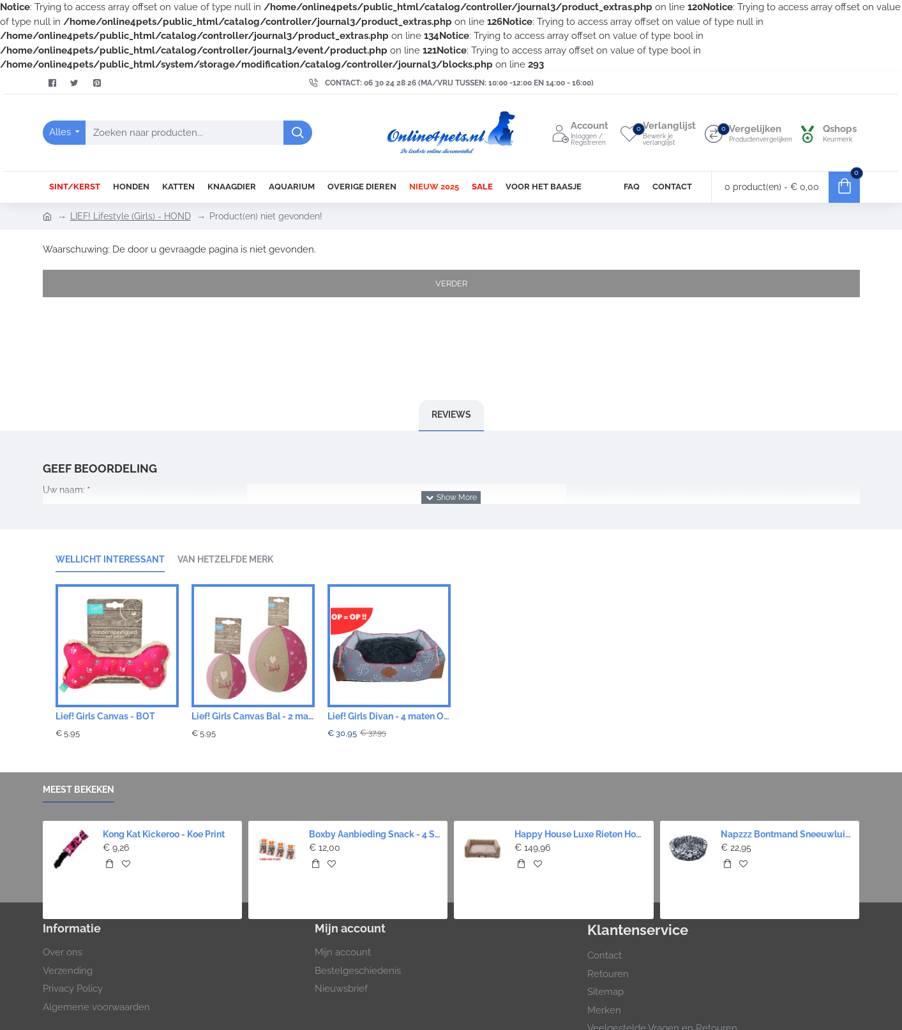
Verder (451, 283)
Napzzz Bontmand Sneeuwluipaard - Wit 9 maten (786, 834)
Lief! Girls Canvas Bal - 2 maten (253, 716)
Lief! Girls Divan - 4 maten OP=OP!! (389, 716)
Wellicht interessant (110, 559)
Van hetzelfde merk (225, 559)
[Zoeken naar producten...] (297, 133)
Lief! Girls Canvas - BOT (105, 716)
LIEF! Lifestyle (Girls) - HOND (130, 216)
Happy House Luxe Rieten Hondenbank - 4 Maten (580, 834)
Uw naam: (64, 490)
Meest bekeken (78, 789)
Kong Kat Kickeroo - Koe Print (164, 834)
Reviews (451, 414)
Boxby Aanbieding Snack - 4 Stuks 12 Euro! (374, 834)
